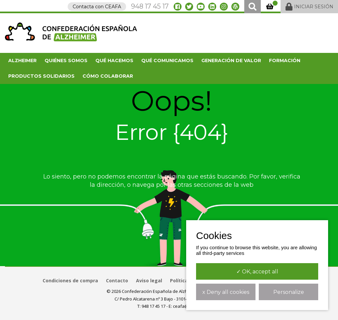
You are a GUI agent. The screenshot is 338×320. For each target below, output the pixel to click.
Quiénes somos (66, 60)
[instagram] (224, 7)
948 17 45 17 (150, 6)
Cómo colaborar (108, 76)
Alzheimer (22, 60)
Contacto (117, 280)
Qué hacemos (114, 60)
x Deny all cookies (225, 292)
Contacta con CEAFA (97, 7)
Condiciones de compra (70, 280)
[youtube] (201, 7)
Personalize (288, 292)
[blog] (235, 7)
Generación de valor (231, 60)
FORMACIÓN (284, 60)
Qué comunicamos (167, 60)
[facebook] (178, 7)
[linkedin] (212, 7)
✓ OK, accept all (257, 271)
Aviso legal (149, 280)
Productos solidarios (41, 76)
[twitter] (189, 7)
